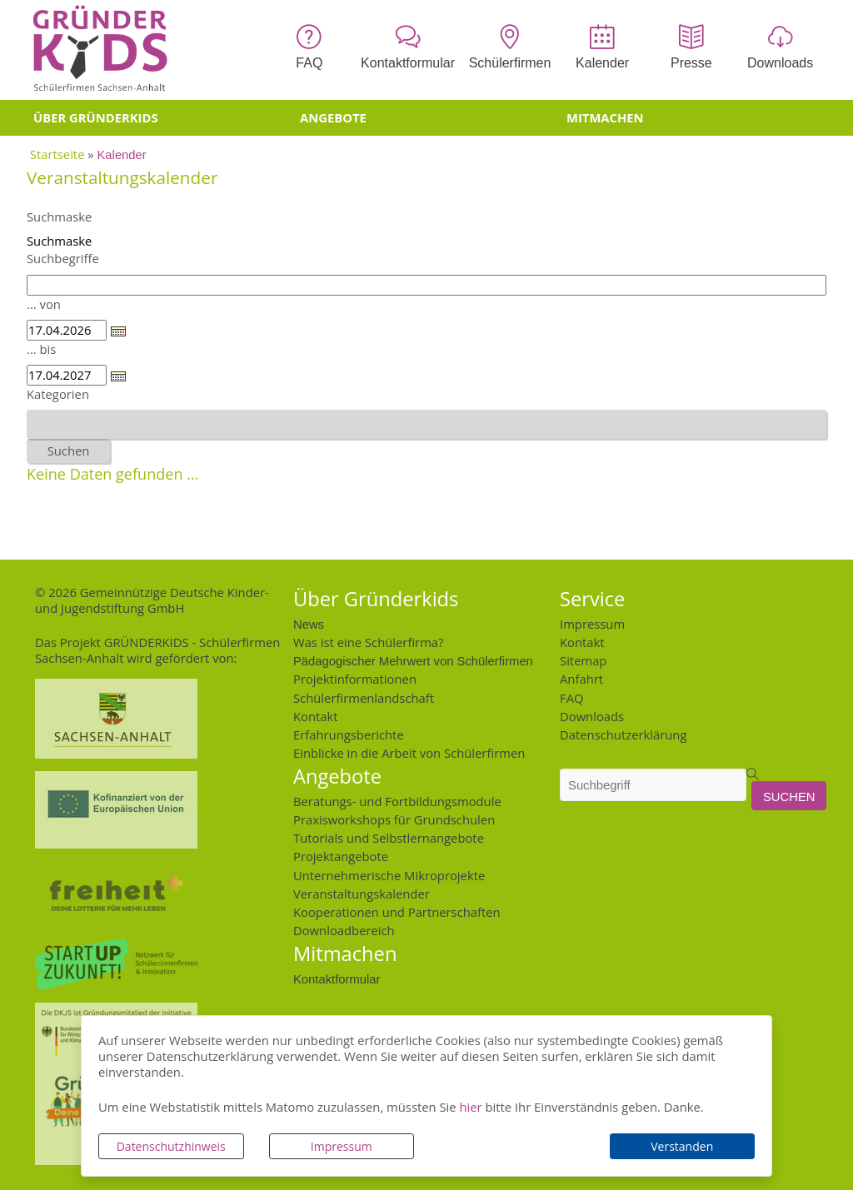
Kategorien (58, 394)
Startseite (57, 154)
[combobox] (426, 424)
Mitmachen (605, 117)
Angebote (333, 117)
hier (470, 1106)
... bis (41, 349)
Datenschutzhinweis (171, 1146)
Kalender (122, 153)
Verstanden (682, 1146)
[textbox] (36, 424)
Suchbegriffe (63, 258)
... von (44, 304)
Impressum (341, 1146)
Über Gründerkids (95, 117)
